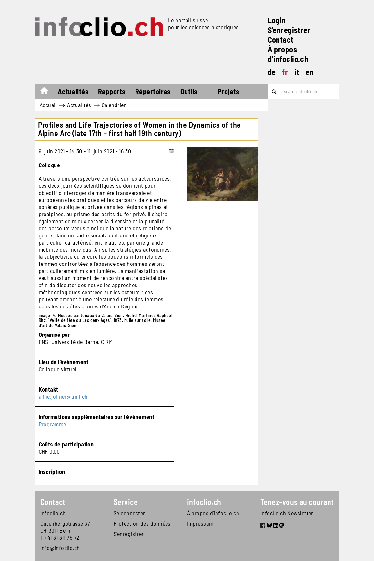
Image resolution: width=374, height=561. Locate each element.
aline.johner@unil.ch (63, 396)
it (296, 71)
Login (277, 20)
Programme (52, 423)
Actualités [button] (73, 91)
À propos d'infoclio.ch (213, 512)
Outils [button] (188, 91)
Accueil (47, 92)
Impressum (200, 523)
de (272, 71)
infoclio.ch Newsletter (286, 512)
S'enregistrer (289, 30)
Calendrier (114, 104)
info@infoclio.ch (60, 547)
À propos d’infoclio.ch (288, 54)
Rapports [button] (112, 91)
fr (285, 71)
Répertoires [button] (153, 91)
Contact (281, 39)
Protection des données (142, 523)
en (310, 71)
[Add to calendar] (171, 151)
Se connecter (129, 512)
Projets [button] (228, 91)
